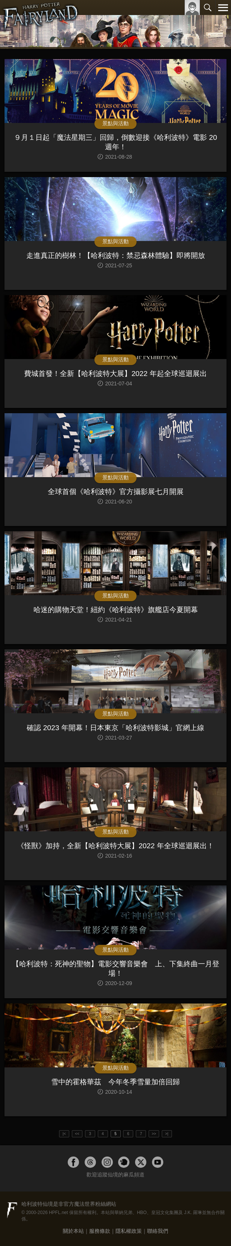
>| (166, 1134)
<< (77, 1134)
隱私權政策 (129, 1231)
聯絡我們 (157, 1231)
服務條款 (99, 1231)
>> (154, 1134)
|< (64, 1134)
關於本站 (73, 1231)
